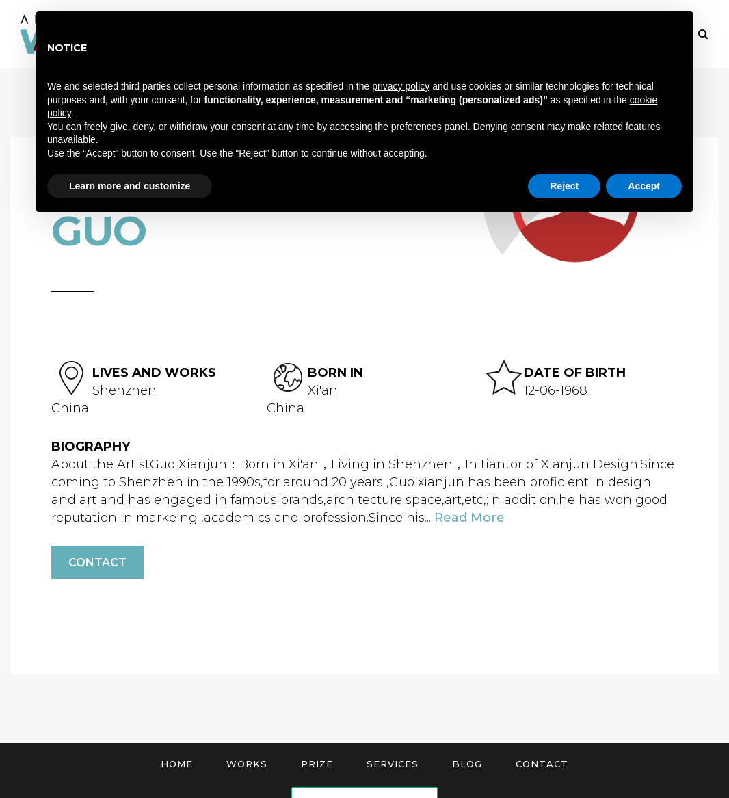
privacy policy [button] (400, 86)
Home (177, 763)
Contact (97, 562)
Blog (467, 763)
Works (246, 763)
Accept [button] (644, 186)
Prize (317, 763)
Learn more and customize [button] (129, 186)
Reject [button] (564, 186)
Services (393, 763)
